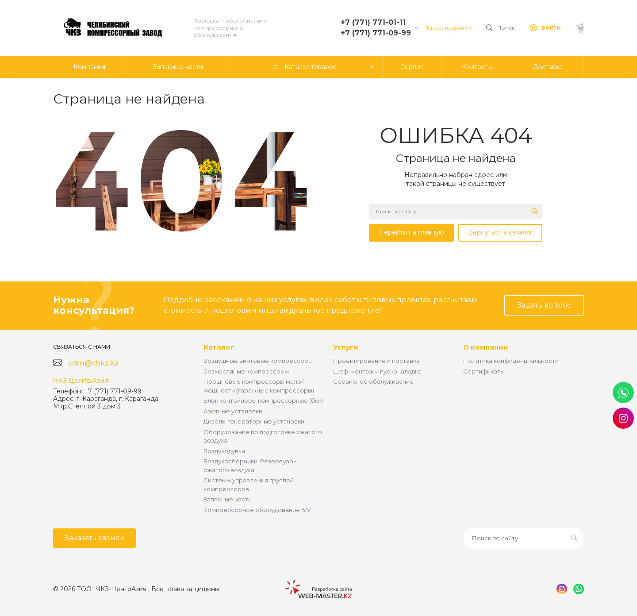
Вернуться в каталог (500, 232)
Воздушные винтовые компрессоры (258, 360)
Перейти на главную (411, 232)
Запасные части (227, 499)
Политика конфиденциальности (511, 360)
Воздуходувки (224, 450)
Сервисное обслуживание (373, 381)
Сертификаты (484, 371)
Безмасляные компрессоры (246, 371)
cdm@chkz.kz (93, 363)
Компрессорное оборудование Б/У (257, 509)
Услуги (345, 347)
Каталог (218, 347)
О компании (485, 347)
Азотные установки (232, 411)
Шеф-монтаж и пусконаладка (377, 371)
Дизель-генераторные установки (253, 421)
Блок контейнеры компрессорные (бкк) (263, 400)
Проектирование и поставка (376, 360)
